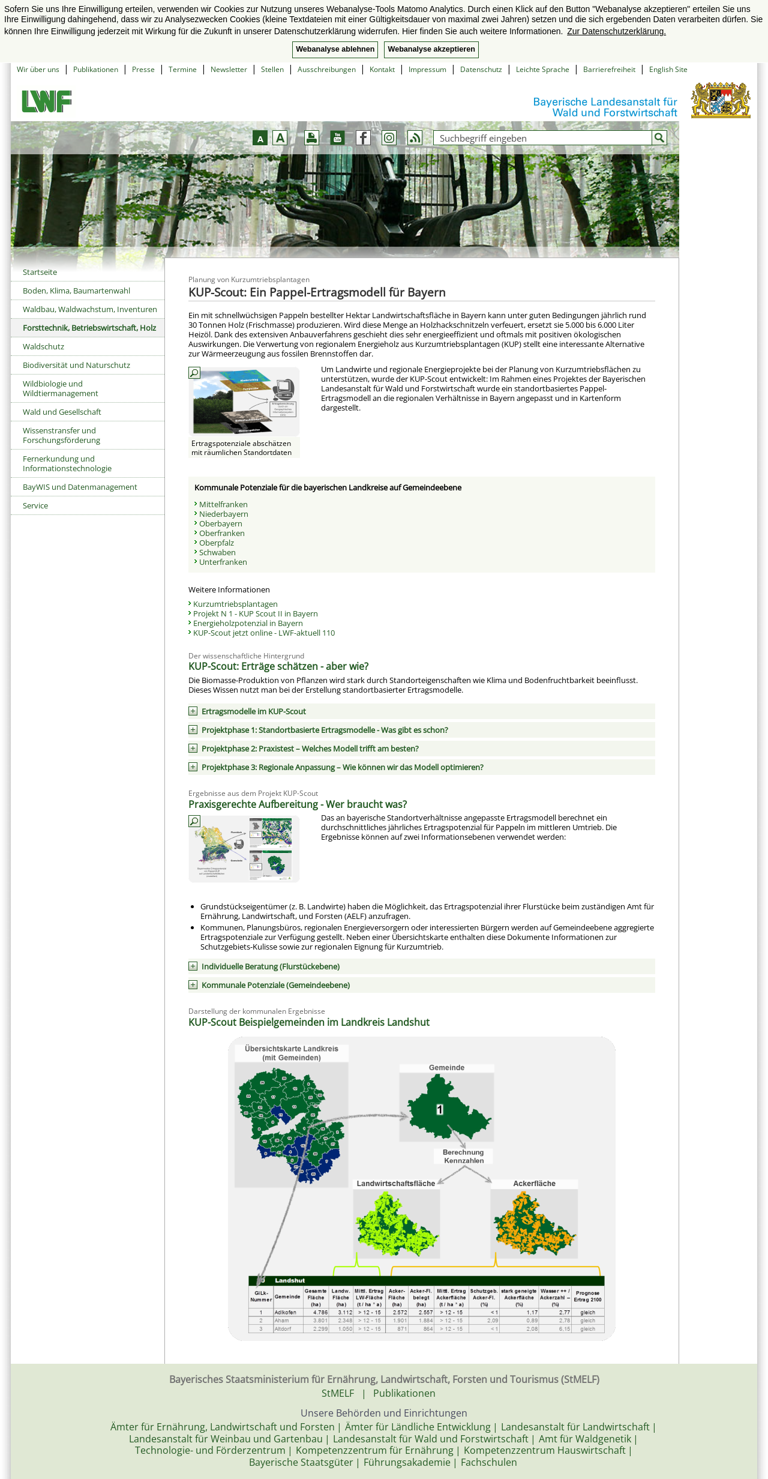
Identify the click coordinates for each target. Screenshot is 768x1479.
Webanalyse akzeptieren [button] (431, 49)
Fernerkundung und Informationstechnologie (67, 463)
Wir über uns (38, 69)
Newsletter (229, 69)
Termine (183, 69)
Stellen (272, 69)
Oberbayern (220, 523)
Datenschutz (481, 69)
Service (35, 505)
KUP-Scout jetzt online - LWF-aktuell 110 (264, 632)
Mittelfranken (223, 504)
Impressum (427, 69)
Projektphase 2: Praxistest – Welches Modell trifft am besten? (310, 748)
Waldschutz (43, 346)
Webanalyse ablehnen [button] (335, 49)
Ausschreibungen (327, 69)
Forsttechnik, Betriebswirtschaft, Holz (89, 327)
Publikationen (95, 69)
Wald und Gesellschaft (62, 411)
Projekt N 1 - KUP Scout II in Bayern (255, 613)
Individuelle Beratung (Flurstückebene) (271, 966)
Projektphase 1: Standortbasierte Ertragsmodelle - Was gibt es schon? (325, 729)
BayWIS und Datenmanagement (80, 486)
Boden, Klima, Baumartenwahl (76, 290)
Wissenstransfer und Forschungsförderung (61, 435)
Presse (143, 69)
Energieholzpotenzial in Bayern (248, 623)
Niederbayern (223, 513)
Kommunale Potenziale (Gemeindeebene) (276, 985)
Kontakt (382, 69)
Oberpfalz (216, 542)
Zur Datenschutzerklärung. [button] (616, 31)
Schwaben (217, 552)
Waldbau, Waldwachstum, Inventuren (90, 309)
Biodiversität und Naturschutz (76, 365)
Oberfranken (222, 533)
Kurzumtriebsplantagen (235, 603)
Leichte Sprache (542, 69)
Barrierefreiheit (609, 69)
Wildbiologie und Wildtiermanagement (60, 388)
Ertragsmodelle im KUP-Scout (254, 711)
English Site (668, 69)
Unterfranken (223, 561)
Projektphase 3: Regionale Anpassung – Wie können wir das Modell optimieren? (343, 767)
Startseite (40, 272)
